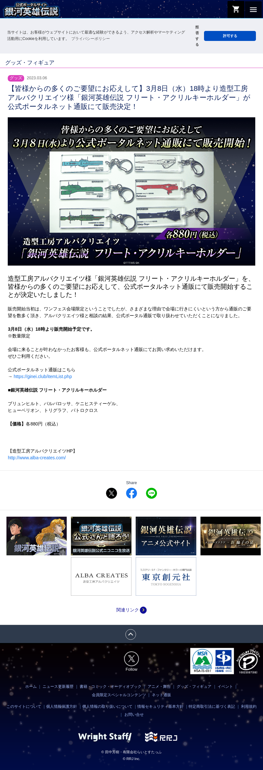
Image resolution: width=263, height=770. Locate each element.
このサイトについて (23, 706)
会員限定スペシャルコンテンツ (119, 695)
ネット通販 (161, 695)
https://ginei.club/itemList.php (43, 376)
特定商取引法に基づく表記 (212, 706)
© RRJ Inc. (131, 759)
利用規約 (249, 706)
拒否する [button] (197, 35)
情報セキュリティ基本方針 (160, 706)
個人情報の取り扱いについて (107, 706)
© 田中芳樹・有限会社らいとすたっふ (131, 752)
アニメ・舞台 (159, 686)
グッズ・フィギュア (194, 686)
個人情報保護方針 (61, 706)
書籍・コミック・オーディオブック (110, 686)
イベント (225, 686)
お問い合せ (134, 714)
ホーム (31, 686)
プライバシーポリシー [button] (90, 38)
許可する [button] (230, 36)
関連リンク (131, 609)
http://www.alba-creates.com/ (37, 457)
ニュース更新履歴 (58, 686)
